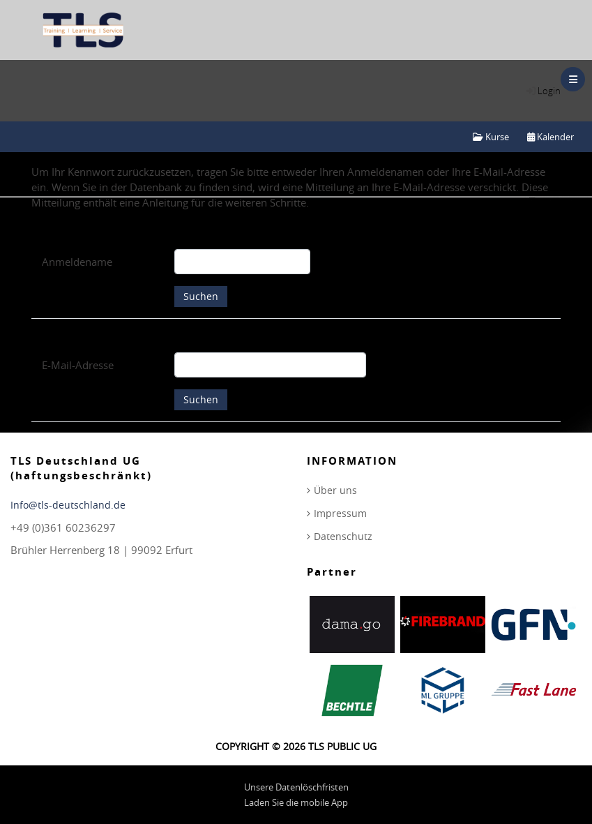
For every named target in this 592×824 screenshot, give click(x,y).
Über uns (335, 490)
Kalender (550, 136)
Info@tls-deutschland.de (68, 504)
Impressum (340, 513)
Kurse (491, 136)
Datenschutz (343, 536)
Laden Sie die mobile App (296, 802)
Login (549, 90)
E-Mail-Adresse (78, 365)
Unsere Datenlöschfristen (296, 787)
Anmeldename (77, 262)
